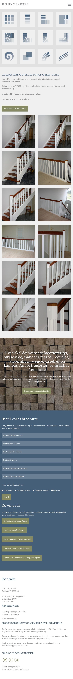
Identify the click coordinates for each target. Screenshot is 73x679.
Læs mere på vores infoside (36, 391)
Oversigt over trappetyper (15, 521)
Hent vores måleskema (14, 530)
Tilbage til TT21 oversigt (15, 108)
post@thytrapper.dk (16, 596)
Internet (57, 491)
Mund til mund (23, 491)
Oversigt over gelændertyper (17, 548)
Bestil (6, 497)
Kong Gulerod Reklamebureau (15, 669)
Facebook (7, 491)
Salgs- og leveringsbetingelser (17, 539)
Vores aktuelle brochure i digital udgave (22, 558)
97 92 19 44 (14, 591)
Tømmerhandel (42, 491)
